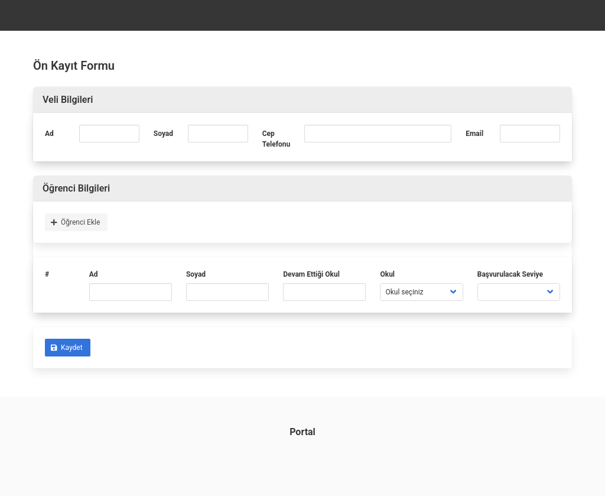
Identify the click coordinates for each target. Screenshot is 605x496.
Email (474, 133)
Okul (387, 274)
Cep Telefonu (276, 138)
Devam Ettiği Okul (311, 274)
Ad (49, 133)
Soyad (163, 133)
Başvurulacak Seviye (510, 274)
